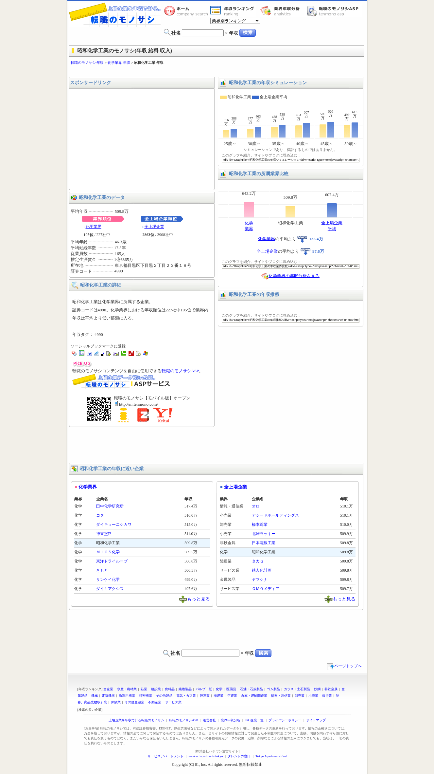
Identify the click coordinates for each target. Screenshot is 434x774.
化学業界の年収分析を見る (294, 275)
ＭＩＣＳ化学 (108, 552)
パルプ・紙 (204, 689)
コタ (100, 515)
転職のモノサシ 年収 (87, 62)
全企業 (108, 689)
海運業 (218, 695)
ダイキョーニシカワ (113, 524)
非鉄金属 (331, 689)
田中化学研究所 (110, 506)
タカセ (258, 561)
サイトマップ (316, 720)
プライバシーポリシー (285, 720)
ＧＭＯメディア (265, 588)
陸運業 (205, 695)
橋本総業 (260, 524)
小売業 (313, 695)
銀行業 (327, 695)
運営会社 (209, 720)
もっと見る (198, 598)
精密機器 (145, 695)
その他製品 (164, 695)
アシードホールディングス (275, 515)
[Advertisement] (217, 71)
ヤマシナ (260, 579)
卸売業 (299, 695)
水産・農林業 (127, 689)
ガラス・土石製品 (297, 689)
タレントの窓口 (239, 756)
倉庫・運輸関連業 (254, 695)
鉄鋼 (317, 689)
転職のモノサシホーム (187, 10)
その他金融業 (134, 702)
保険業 (116, 702)
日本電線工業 (263, 543)
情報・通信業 (281, 695)
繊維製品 (185, 689)
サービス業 (173, 702)
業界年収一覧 (233, 10)
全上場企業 (154, 226)
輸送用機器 (127, 695)
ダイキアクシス (110, 588)
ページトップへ (344, 666)
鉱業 (144, 689)
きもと (102, 570)
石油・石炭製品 (251, 689)
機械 (94, 695)
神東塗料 (104, 533)
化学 (219, 689)
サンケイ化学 (108, 579)
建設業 (156, 689)
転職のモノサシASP (334, 10)
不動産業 (154, 702)
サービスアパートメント (165, 756)
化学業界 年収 (119, 62)
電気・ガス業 (186, 695)
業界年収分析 (283, 10)
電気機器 (108, 695)
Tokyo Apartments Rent (270, 756)
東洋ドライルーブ (112, 561)
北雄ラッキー (263, 533)
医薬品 (231, 689)
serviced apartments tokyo (205, 756)
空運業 (232, 695)
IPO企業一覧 (254, 720)
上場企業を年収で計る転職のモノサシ (136, 720)
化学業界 (93, 226)
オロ (256, 506)
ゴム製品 (273, 689)
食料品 (170, 689)
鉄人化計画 (261, 570)
